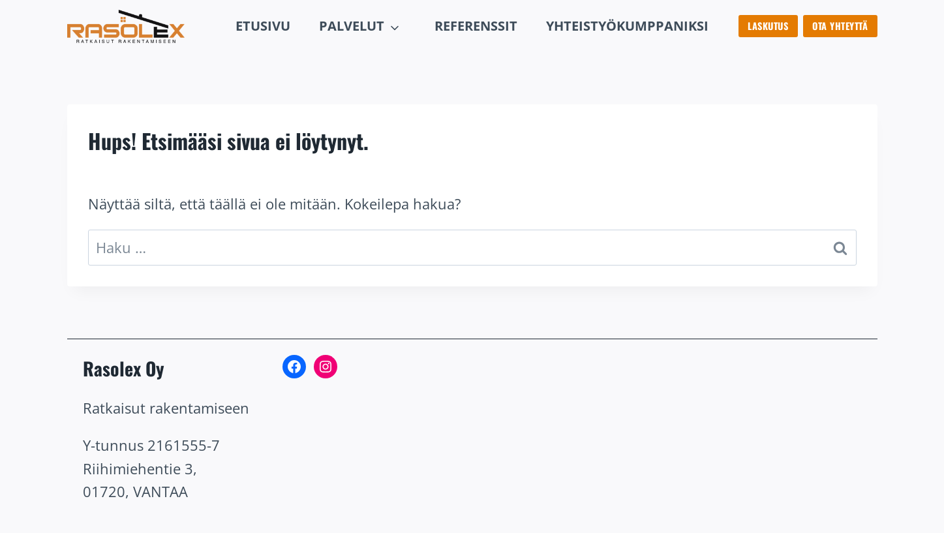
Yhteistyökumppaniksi (627, 26)
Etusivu (263, 26)
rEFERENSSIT (475, 26)
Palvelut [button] (351, 26)
